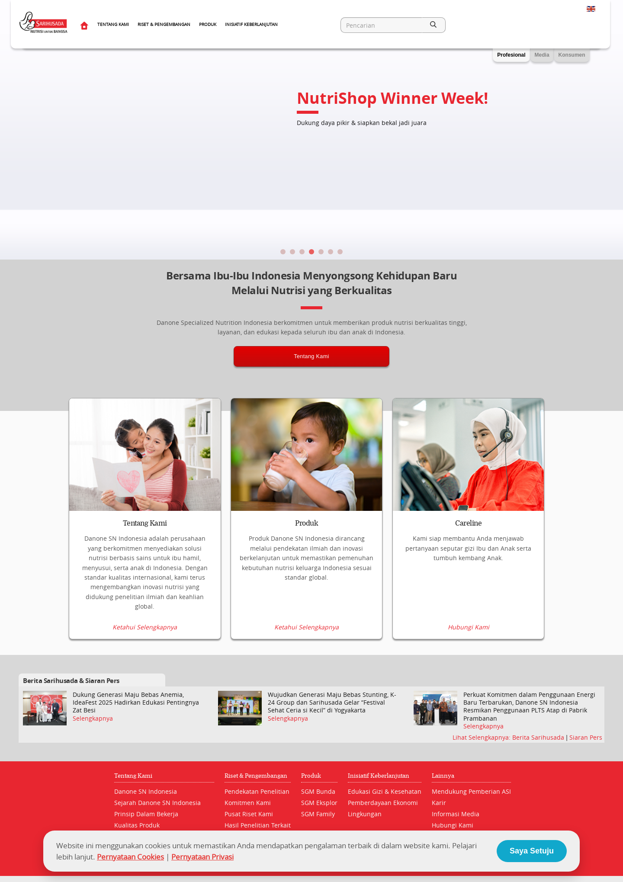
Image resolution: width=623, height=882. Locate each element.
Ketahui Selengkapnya (144, 627)
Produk (207, 24)
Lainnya (443, 776)
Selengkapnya (93, 718)
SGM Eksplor (319, 803)
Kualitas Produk (137, 825)
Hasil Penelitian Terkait (258, 825)
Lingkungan (365, 814)
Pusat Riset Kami (249, 814)
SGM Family (318, 814)
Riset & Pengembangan (164, 24)
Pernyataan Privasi (202, 857)
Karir (439, 803)
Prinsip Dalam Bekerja (146, 814)
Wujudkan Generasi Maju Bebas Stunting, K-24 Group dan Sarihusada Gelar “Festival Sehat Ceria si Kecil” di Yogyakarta (332, 702)
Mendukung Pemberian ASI (471, 791)
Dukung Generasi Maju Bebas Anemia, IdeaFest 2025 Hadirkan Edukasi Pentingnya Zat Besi (136, 702)
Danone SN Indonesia (145, 791)
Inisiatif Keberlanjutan (251, 24)
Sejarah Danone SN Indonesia (157, 803)
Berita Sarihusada (539, 737)
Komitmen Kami (248, 803)
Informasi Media (455, 814)
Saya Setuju (532, 851)
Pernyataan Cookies (130, 857)
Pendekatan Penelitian (257, 791)
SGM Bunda (318, 791)
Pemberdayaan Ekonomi (383, 803)
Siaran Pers (585, 737)
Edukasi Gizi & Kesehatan (384, 791)
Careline (468, 523)
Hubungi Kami (468, 627)
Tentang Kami (113, 24)
